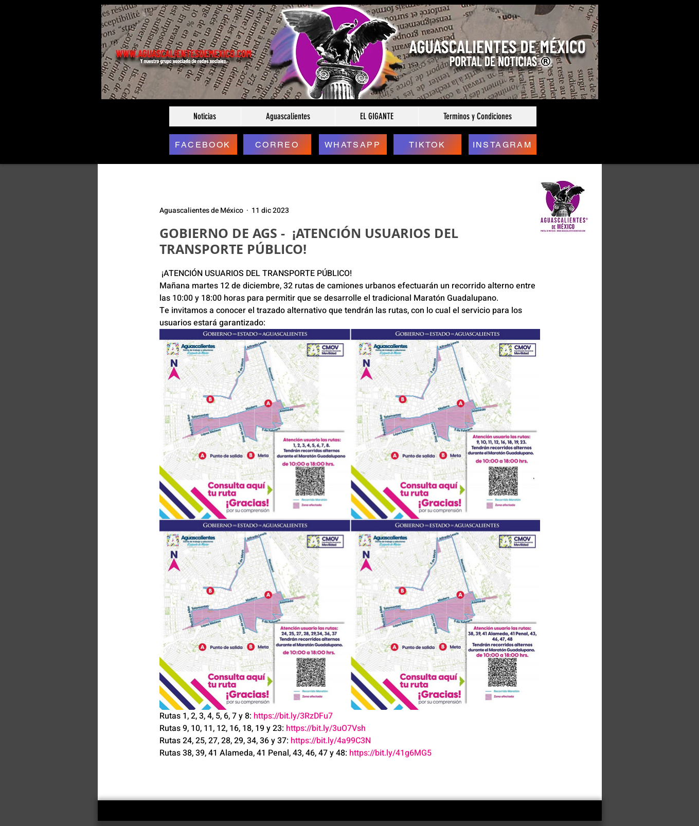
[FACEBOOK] (203, 144)
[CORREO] (277, 144)
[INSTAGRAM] (502, 144)
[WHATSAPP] (353, 144)
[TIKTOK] (427, 144)
